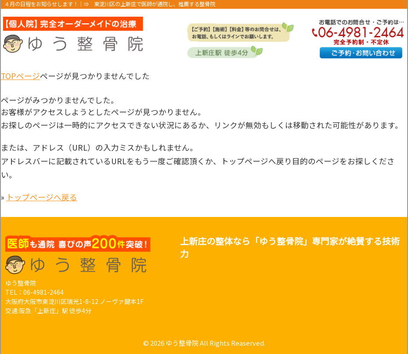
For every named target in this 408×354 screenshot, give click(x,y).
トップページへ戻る (41, 196)
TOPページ (20, 75)
